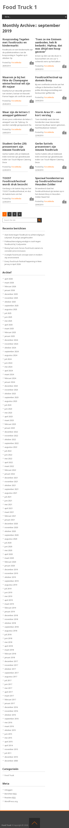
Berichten (11, 793)
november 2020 (11, 527)
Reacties (10, 797)
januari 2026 (10, 290)
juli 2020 (8, 542)
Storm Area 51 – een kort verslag (48, 113)
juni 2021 (8, 500)
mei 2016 (8, 722)
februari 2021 (10, 516)
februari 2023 (10, 424)
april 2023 (9, 416)
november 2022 (11, 435)
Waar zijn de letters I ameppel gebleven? (16, 113)
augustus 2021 (11, 493)
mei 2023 (8, 412)
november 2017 (11, 665)
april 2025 (9, 324)
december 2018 (11, 615)
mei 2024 (8, 366)
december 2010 (11, 757)
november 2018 (11, 619)
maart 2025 (9, 328)
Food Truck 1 (20, 7)
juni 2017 (8, 684)
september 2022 (11, 443)
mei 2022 (8, 458)
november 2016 (11, 711)
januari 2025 (10, 336)
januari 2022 (10, 474)
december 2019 (11, 569)
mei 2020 (8, 550)
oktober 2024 (10, 347)
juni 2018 (8, 638)
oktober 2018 (10, 623)
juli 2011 (8, 753)
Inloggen (9, 790)
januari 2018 (10, 657)
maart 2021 (9, 512)
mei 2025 (8, 321)
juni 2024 (8, 363)
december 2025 (11, 294)
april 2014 (9, 745)
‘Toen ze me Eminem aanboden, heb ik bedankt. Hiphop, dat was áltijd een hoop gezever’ (48, 45)
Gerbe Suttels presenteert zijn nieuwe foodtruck (46, 146)
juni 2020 (8, 546)
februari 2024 (10, 378)
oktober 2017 (10, 669)
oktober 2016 (10, 715)
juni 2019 (8, 592)
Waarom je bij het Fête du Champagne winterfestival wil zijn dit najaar (16, 82)
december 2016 (11, 707)
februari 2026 (10, 286)
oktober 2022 (10, 439)
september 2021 (11, 489)
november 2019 (11, 573)
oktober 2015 (10, 730)
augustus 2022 (11, 447)
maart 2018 (9, 650)
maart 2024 (9, 374)
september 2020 (11, 535)
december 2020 (11, 523)
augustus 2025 (11, 309)
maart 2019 (9, 604)
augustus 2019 (11, 584)
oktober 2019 (10, 577)
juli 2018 (8, 634)
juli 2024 (8, 359)
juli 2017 (8, 680)
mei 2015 (8, 737)
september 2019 (11, 581)
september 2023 (11, 397)
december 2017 (11, 661)
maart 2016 (9, 726)
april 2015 (9, 741)
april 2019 (9, 600)
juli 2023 (8, 405)
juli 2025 (8, 313)
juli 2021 (8, 497)
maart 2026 (9, 282)
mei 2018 (8, 642)
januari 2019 (10, 611)
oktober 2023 (10, 393)
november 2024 (11, 344)
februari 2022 (10, 470)
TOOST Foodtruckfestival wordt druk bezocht (15, 181)
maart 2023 (9, 420)
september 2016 (11, 718)
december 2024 (11, 340)
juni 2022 (8, 454)
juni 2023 (8, 409)
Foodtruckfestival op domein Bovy (48, 79)
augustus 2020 (11, 539)
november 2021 (11, 481)
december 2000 (11, 760)
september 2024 (11, 351)
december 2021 (11, 477)
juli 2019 (8, 588)
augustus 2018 (11, 630)
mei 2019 (8, 596)
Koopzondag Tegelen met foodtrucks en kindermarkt (15, 42)
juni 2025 (8, 317)
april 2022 (9, 462)
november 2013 (11, 749)
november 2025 (11, 298)
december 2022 (11, 432)
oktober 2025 (10, 301)
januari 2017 (10, 703)
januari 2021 (10, 519)
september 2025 (11, 305)
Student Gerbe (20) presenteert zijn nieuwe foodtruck (14, 146)
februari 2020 (10, 562)
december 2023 (11, 386)
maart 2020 (9, 558)
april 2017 (9, 692)
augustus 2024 (11, 355)
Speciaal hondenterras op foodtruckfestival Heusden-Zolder (49, 181)
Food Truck (9, 775)
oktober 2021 (10, 485)
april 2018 (9, 646)
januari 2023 (10, 428)
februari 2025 (10, 332)
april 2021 (9, 508)
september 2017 (11, 672)
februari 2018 (10, 653)
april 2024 (9, 370)
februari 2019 (10, 607)
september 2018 (11, 627)
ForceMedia (16, 62)
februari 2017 (10, 699)
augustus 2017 (11, 676)
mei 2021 (8, 504)
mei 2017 (8, 688)
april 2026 (9, 279)
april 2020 (9, 554)
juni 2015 (8, 734)
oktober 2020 (10, 531)
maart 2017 (9, 695)
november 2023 (11, 389)
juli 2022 (8, 451)
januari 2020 (10, 565)
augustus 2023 (11, 401)
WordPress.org (11, 801)
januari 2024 (10, 382)
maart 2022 (9, 466)
